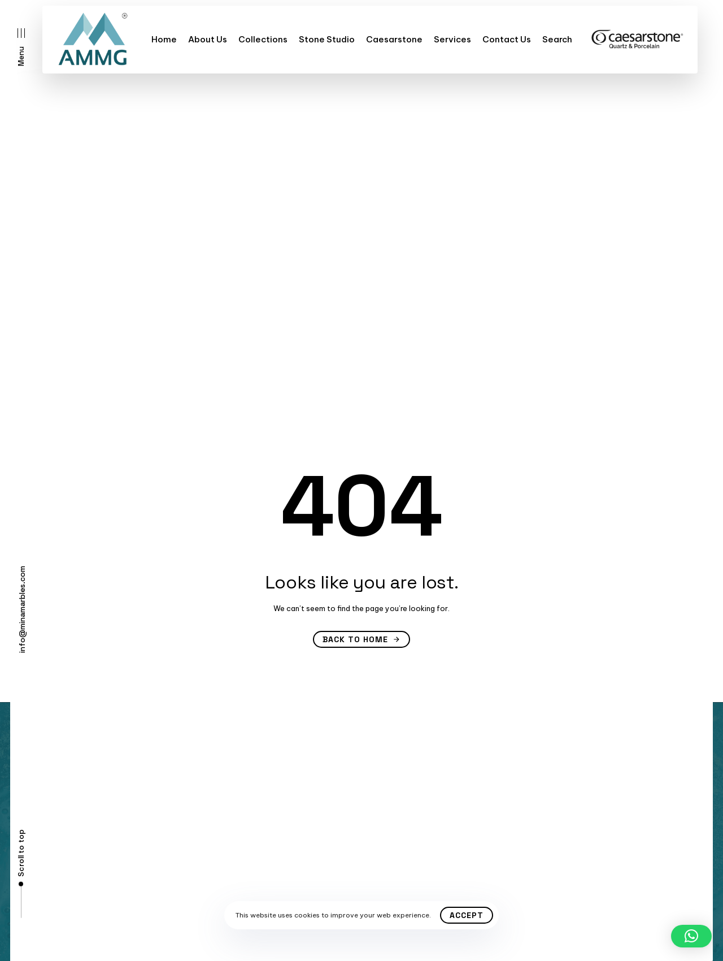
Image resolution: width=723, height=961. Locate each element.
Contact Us (506, 39)
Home (164, 39)
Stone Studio (327, 39)
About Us (207, 39)
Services (452, 39)
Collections (263, 39)
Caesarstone (394, 39)
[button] (21, 47)
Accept (467, 915)
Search (557, 39)
